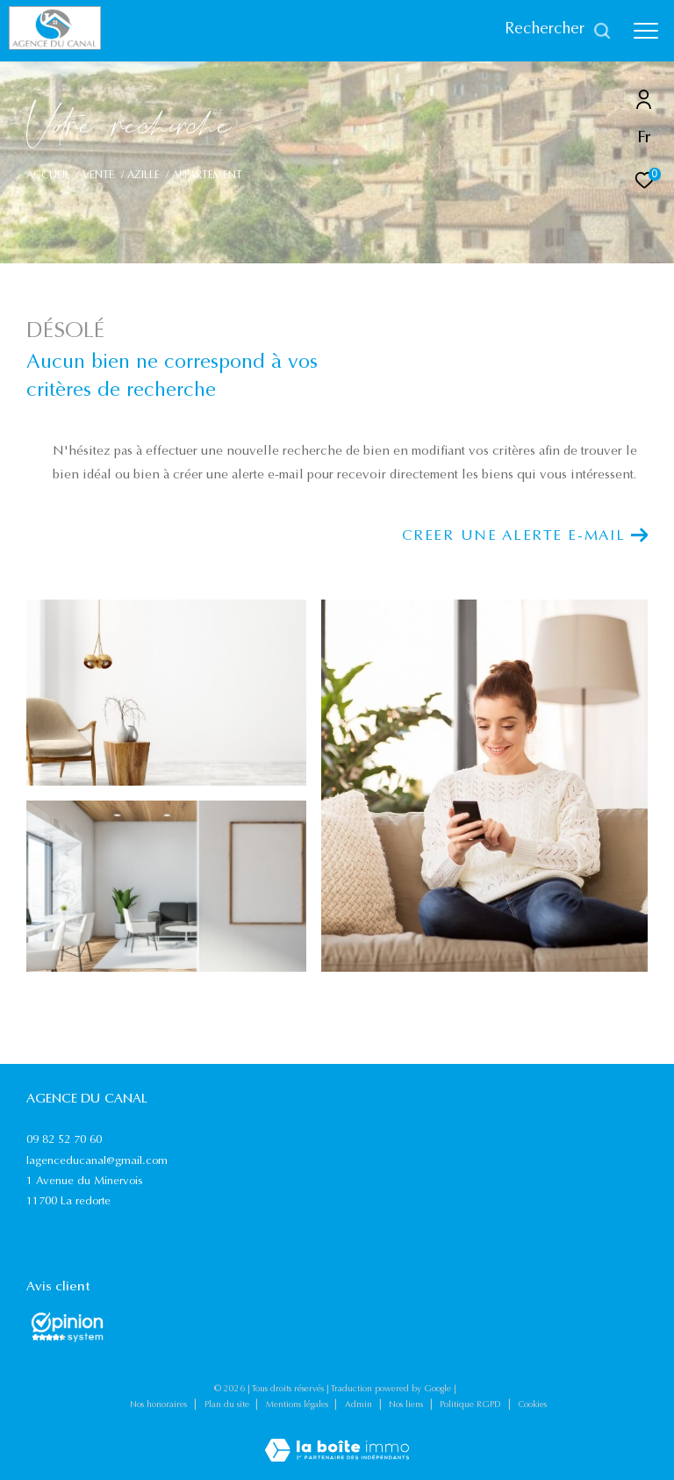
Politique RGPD (470, 1405)
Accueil (48, 175)
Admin (360, 1405)
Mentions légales (298, 1405)
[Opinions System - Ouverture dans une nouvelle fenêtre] (67, 1327)
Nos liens (407, 1405)
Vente (98, 175)
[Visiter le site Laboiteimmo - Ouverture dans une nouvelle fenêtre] (337, 1439)
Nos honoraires (160, 1405)
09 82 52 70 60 (64, 1140)
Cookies (533, 1405)
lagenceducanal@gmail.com (97, 1161)
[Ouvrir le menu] (646, 30)
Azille (143, 175)
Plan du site (228, 1405)
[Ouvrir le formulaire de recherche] (558, 31)
